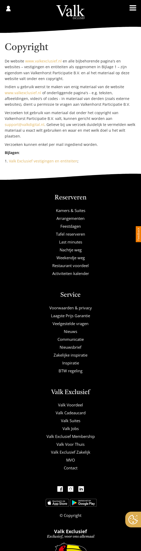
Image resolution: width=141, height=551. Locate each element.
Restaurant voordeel (70, 265)
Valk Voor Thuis (70, 444)
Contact (70, 467)
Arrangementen (70, 218)
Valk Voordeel (70, 404)
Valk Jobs (70, 428)
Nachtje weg (71, 249)
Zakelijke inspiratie (70, 355)
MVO (70, 460)
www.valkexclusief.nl (43, 61)
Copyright (72, 515)
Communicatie (71, 339)
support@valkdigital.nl (24, 124)
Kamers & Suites (70, 210)
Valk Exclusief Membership (70, 436)
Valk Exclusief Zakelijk (70, 452)
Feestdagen (70, 226)
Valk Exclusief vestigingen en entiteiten (43, 160)
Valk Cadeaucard (71, 412)
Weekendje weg (70, 257)
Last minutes (70, 242)
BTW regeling (70, 370)
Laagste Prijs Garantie (70, 315)
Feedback (138, 234)
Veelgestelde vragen (70, 323)
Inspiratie (70, 362)
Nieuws (70, 331)
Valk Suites (70, 420)
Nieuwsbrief (70, 347)
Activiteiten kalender (70, 273)
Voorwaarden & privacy (70, 307)
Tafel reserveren (70, 234)
